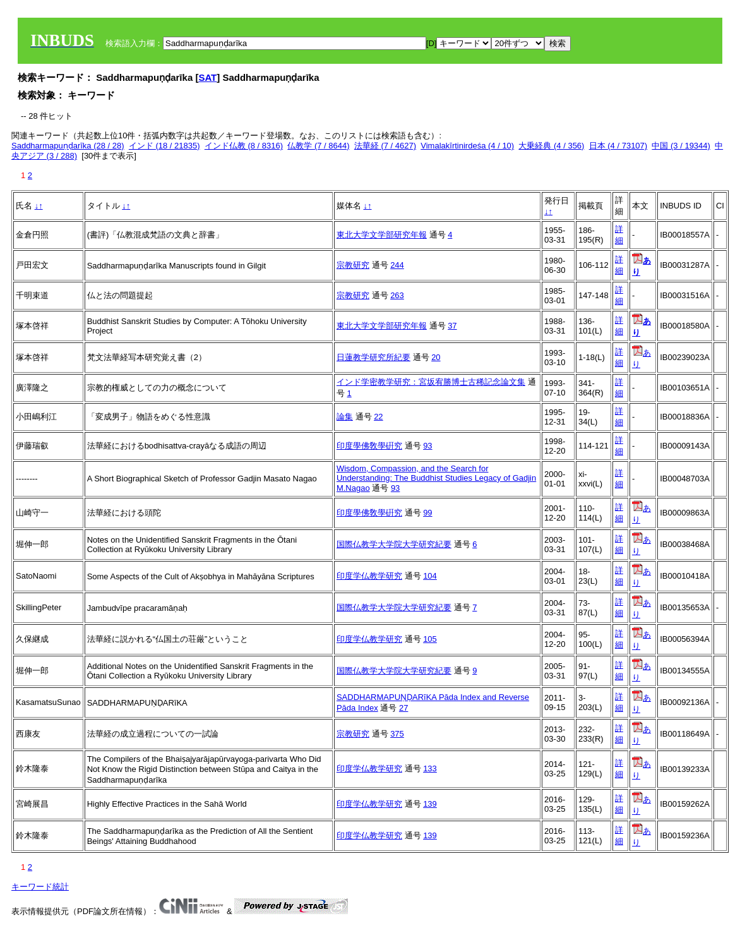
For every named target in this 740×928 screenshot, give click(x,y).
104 (430, 576)
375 (397, 733)
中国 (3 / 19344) (681, 145)
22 (378, 416)
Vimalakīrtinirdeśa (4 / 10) (467, 145)
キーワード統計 (40, 886)
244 (397, 265)
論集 (345, 416)
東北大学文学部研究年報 (382, 234)
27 (403, 708)
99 (427, 512)
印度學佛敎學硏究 (369, 445)
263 (397, 295)
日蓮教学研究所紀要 (373, 357)
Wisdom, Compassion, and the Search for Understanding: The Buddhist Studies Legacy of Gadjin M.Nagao (436, 478)
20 (435, 357)
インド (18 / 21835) (164, 145)
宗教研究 (353, 265)
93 (427, 445)
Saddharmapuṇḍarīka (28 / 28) (67, 145)
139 (430, 804)
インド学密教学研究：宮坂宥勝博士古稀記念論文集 (431, 382)
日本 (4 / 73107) (618, 145)
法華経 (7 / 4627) (385, 145)
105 (430, 639)
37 (452, 325)
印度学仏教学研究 (369, 576)
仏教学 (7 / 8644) (318, 145)
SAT (207, 77)
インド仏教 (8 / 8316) (244, 145)
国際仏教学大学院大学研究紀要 (394, 544)
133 (430, 768)
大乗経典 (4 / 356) (551, 145)
